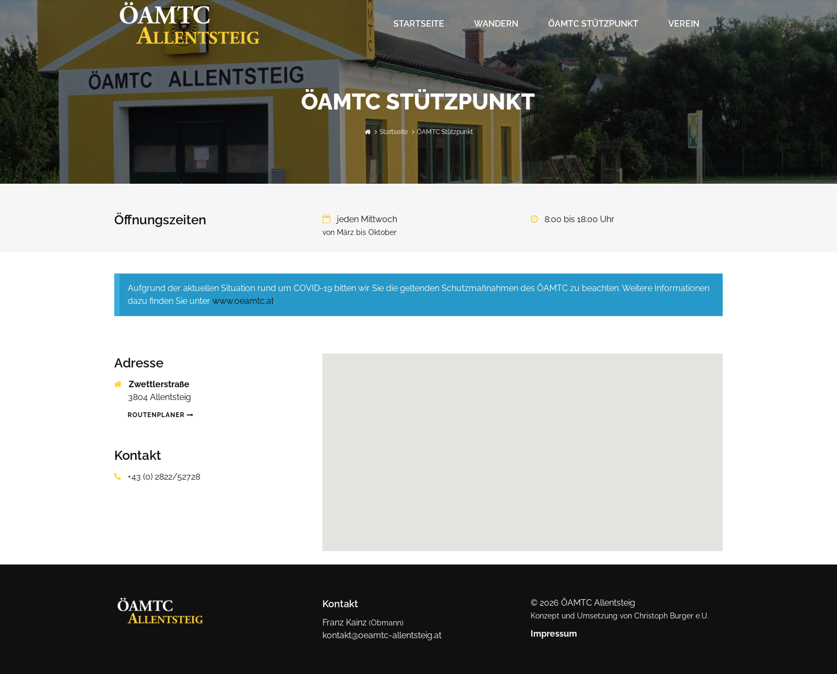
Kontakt (340, 603)
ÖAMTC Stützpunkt (593, 24)
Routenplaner (161, 415)
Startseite (418, 24)
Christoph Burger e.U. (671, 616)
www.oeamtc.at (243, 301)
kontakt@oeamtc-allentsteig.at (381, 635)
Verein (683, 24)
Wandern (496, 24)
